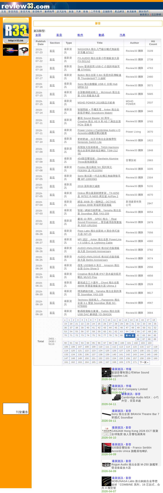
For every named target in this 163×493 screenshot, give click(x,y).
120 (73, 350)
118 (155, 347)
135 (80, 354)
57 (88, 331)
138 (100, 354)
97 (104, 343)
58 (93, 331)
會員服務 (131, 11)
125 (107, 350)
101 (129, 343)
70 (65, 335)
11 (114, 320)
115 (135, 347)
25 (99, 324)
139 (107, 354)
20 (71, 324)
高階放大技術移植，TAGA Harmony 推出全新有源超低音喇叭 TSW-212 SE (98, 150)
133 (66, 354)
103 (143, 343)
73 (82, 335)
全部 (38, 34)
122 (87, 350)
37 (71, 327)
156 (128, 358)
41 (93, 327)
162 (73, 362)
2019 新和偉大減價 (89, 186)
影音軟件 (37, 11)
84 (149, 335)
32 (138, 324)
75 (93, 335)
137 (94, 354)
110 (100, 347)
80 (121, 335)
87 (144, 339)
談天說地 (61, 11)
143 (135, 354)
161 (66, 362)
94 (88, 343)
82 (138, 335)
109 (94, 347)
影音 (59, 34)
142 (128, 354)
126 (114, 350)
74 (88, 335)
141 (121, 354)
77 (104, 335)
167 (107, 362)
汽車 (78, 11)
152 (100, 358)
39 (82, 327)
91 (71, 343)
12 (120, 320)
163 (80, 362)
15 (137, 320)
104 (150, 343)
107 (80, 347)
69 (155, 331)
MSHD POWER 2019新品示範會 (96, 102)
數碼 (101, 34)
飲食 (85, 11)
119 (66, 350)
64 (127, 331)
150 (87, 358)
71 (71, 335)
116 (142, 347)
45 (116, 327)
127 (121, 350)
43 (104, 327)
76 (99, 335)
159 (149, 358)
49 (138, 327)
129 (135, 350)
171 (135, 362)
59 (99, 331)
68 (149, 331)
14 (131, 320)
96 (99, 343)
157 (135, 358)
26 (104, 324)
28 (116, 324)
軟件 (80, 34)
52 (155, 327)
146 (155, 354)
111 (107, 347)
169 (121, 362)
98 (110, 343)
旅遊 (71, 11)
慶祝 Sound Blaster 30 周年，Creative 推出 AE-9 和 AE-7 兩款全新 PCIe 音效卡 (99, 121)
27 (110, 324)
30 (127, 324)
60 (104, 331)
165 (94, 362)
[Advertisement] (67, 393)
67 (144, 331)
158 (142, 358)
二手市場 (95, 11)
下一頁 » (144, 362)
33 (144, 324)
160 (155, 358)
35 (155, 324)
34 (149, 324)
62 (116, 331)
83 (144, 335)
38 (76, 327)
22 (82, 324)
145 (149, 354)
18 (153, 320)
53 (65, 331)
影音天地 (25, 11)
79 (116, 335)
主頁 (3, 11)
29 (121, 324)
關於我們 (143, 11)
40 (88, 327)
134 (73, 354)
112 (114, 347)
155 (121, 358)
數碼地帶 (49, 11)
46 (121, 327)
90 (65, 343)
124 (100, 350)
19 (65, 324)
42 (99, 327)
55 (76, 331)
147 (66, 358)
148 (73, 358)
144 (142, 354)
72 (76, 335)
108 (87, 347)
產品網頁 (119, 11)
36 (65, 327)
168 (114, 362)
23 (88, 324)
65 (133, 331)
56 (82, 331)
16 (142, 320)
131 (149, 350)
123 (94, 350)
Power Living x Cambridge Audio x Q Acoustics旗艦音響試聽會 (99, 132)
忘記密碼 (156, 14)
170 (128, 362)
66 (138, 331)
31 (133, 324)
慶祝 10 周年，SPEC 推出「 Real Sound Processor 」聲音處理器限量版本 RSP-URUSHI (100, 222)
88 (149, 339)
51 (149, 327)
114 (128, 347)
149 (80, 358)
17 (148, 320)
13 (126, 320)
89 (155, 339)
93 (82, 343)
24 (93, 324)
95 (93, 343)
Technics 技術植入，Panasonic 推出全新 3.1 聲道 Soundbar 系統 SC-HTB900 (99, 303)
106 (73, 347)
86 (138, 339)
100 (122, 343)
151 (94, 358)
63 (121, 331)
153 (107, 358)
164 (87, 362)
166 (100, 362)
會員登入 (144, 14)
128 (128, 350)
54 (71, 331)
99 (116, 343)
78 (110, 335)
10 (109, 320)
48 (133, 327)
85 (155, 335)
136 (87, 354)
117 (149, 347)
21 (76, 324)
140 (114, 354)
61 (110, 331)
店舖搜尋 (107, 11)
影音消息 (13, 11)
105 (66, 347)
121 (80, 350)
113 (121, 347)
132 (155, 350)
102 (136, 343)
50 (144, 327)
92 (76, 343)
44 (110, 327)
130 (142, 350)
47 (127, 327)
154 (114, 358)
